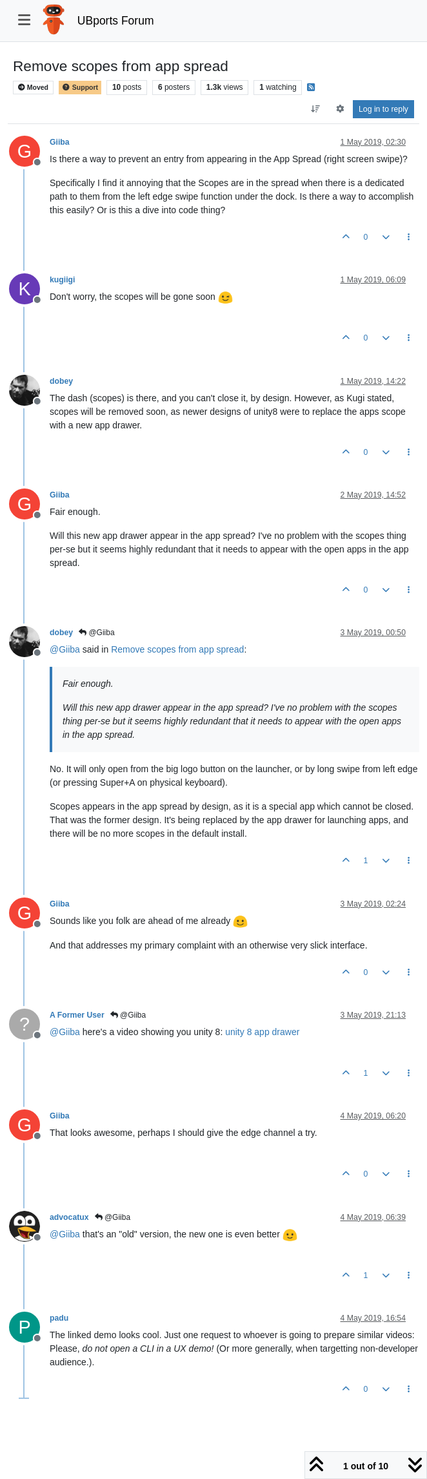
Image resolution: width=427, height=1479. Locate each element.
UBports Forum (115, 20)
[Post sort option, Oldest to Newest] (315, 109)
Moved (33, 87)
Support (80, 87)
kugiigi (62, 279)
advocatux (69, 1217)
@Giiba (97, 632)
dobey (61, 381)
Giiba (60, 142)
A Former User (77, 1015)
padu (59, 1318)
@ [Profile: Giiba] (65, 649)
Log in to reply (383, 109)
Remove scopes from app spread (177, 649)
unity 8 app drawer (262, 1032)
